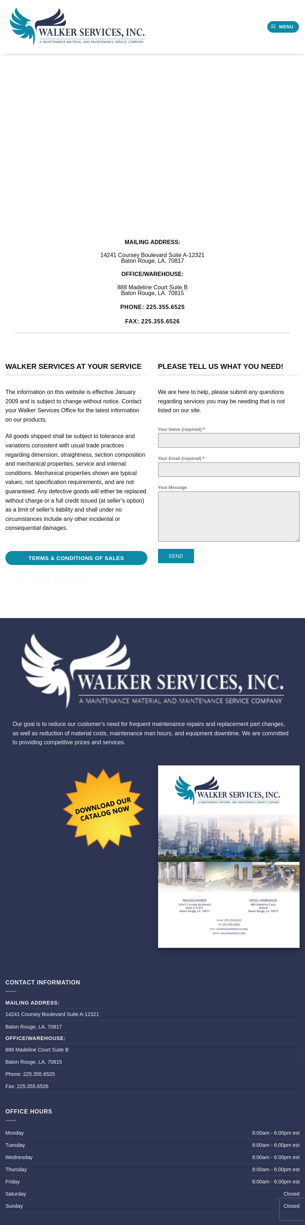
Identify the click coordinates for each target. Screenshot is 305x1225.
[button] (283, 27)
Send (175, 556)
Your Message (172, 487)
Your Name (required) (181, 429)
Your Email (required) (181, 458)
